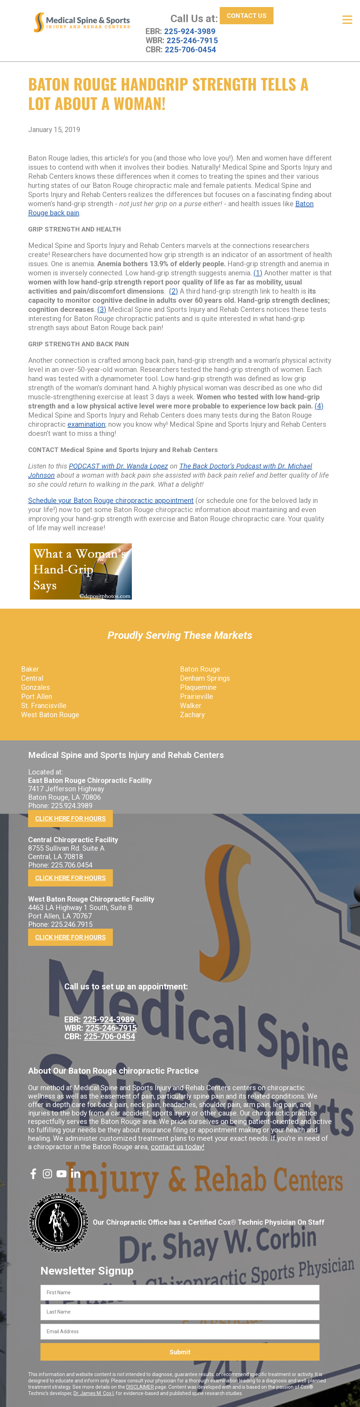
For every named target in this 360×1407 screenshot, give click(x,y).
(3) (101, 309)
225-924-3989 (190, 31)
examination (86, 424)
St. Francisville (43, 705)
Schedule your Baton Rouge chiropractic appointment (111, 500)
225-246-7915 (192, 40)
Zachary (192, 714)
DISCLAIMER (140, 1387)
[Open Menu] (347, 19)
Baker (30, 669)
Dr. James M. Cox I (93, 1393)
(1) (257, 272)
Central (32, 678)
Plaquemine (198, 687)
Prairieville (196, 696)
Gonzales (35, 687)
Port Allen (36, 696)
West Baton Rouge (50, 714)
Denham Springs (205, 678)
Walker (190, 705)
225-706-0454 (190, 49)
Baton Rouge (200, 669)
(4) (319, 405)
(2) (173, 291)
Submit (180, 1351)
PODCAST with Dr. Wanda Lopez (118, 466)
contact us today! (177, 1146)
